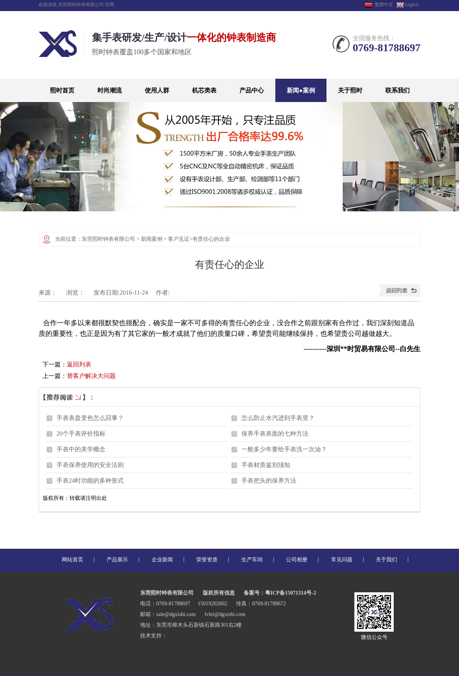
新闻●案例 (301, 90)
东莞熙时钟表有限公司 (108, 239)
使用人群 (157, 90)
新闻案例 (151, 239)
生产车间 (252, 560)
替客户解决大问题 (91, 376)
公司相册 (296, 560)
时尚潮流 (109, 90)
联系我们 (397, 90)
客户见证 (178, 239)
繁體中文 (384, 4)
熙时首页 (62, 90)
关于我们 (386, 560)
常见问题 (341, 560)
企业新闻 (162, 560)
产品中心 (251, 90)
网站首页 (72, 560)
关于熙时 (350, 90)
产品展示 (117, 560)
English (408, 5)
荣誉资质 (207, 560)
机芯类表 (204, 90)
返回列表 (79, 364)
